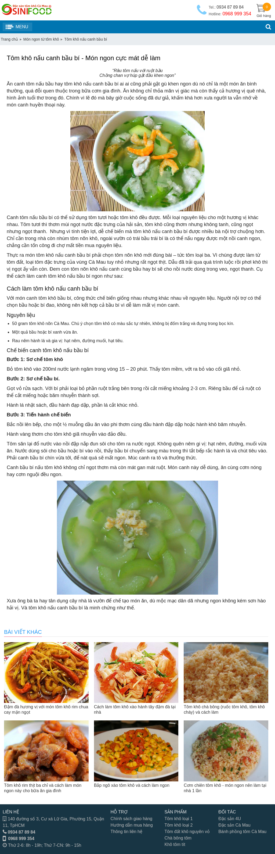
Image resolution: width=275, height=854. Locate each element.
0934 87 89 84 (21, 832)
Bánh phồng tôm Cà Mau (242, 831)
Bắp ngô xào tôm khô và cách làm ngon (131, 785)
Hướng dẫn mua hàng (132, 825)
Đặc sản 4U (229, 818)
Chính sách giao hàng (132, 818)
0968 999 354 (21, 838)
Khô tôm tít (174, 844)
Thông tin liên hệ (126, 831)
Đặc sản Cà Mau (234, 825)
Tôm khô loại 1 (178, 818)
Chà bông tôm (177, 838)
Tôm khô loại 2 (178, 825)
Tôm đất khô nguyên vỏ (186, 831)
